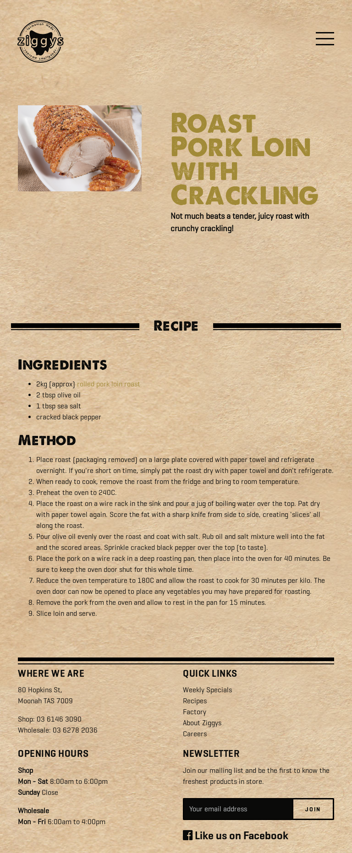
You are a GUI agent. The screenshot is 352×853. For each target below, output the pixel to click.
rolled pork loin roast (108, 384)
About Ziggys (202, 722)
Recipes (195, 700)
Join (313, 809)
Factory (194, 711)
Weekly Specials (207, 689)
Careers (195, 733)
